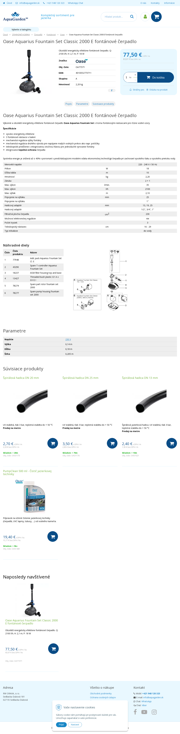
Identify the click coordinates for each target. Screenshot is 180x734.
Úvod (9, 3)
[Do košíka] (155, 77)
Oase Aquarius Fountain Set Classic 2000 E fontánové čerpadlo (31, 621)
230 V (68, 339)
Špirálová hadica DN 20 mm (21, 378)
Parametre (82, 104)
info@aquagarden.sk (30, 3)
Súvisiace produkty (103, 104)
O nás (143, 3)
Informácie (169, 3)
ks (130, 77)
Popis (68, 104)
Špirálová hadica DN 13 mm (140, 378)
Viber (144, 705)
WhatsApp (147, 701)
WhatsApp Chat (75, 3)
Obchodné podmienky (101, 693)
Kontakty (155, 3)
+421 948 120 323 (55, 3)
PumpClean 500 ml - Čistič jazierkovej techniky (27, 472)
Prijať (61, 724)
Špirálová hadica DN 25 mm (80, 378)
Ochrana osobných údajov (103, 697)
